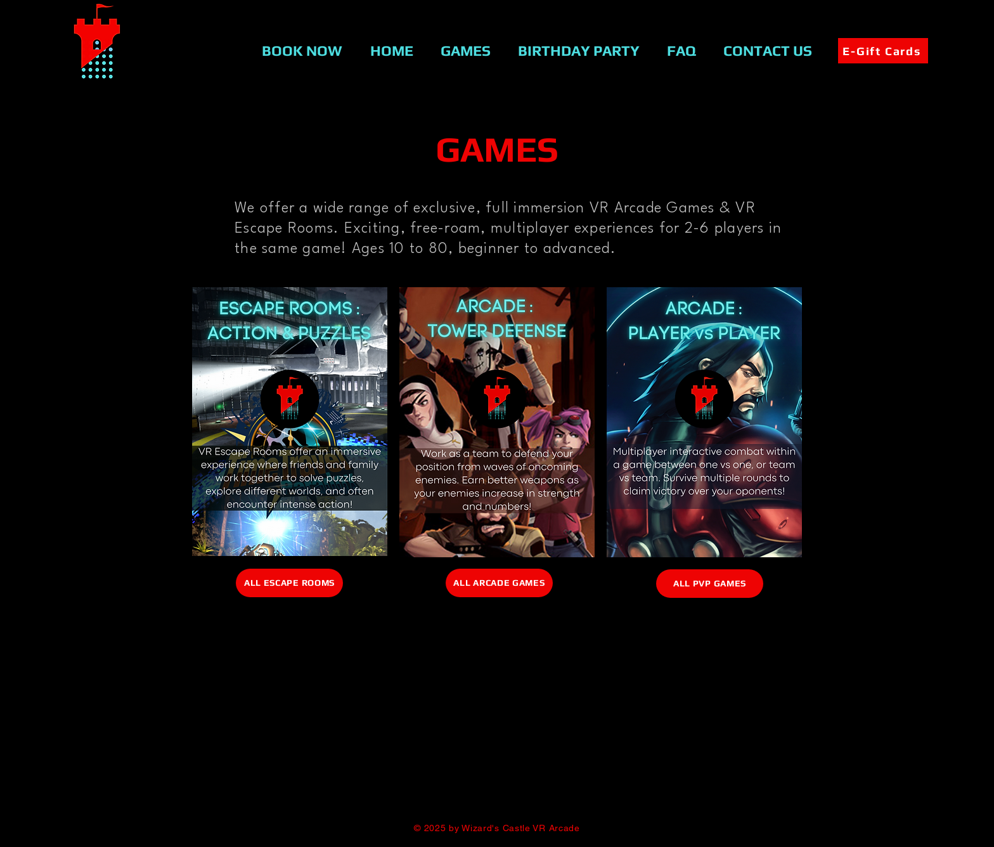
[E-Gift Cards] (883, 50)
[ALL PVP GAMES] (709, 583)
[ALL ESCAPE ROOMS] (289, 583)
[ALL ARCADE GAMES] (499, 583)
